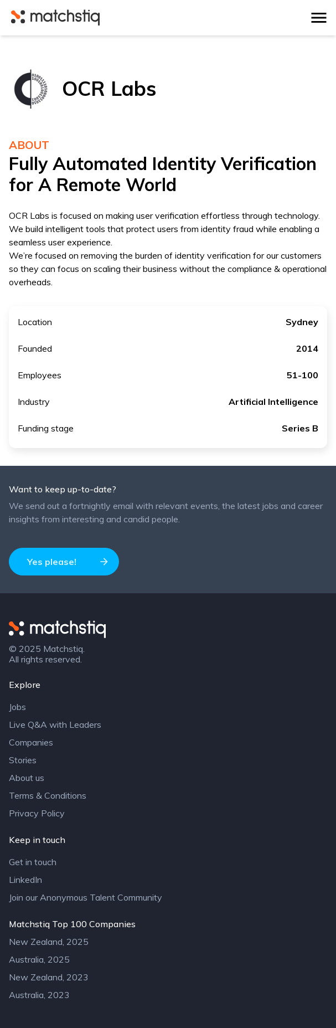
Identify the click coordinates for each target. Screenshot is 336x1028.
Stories (23, 759)
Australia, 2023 (39, 994)
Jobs (17, 706)
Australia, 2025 (39, 959)
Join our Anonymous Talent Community (85, 897)
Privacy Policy (37, 813)
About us (26, 777)
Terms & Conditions (47, 795)
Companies (31, 742)
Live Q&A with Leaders (55, 724)
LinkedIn (25, 879)
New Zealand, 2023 (49, 977)
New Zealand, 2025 (49, 941)
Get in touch (32, 861)
